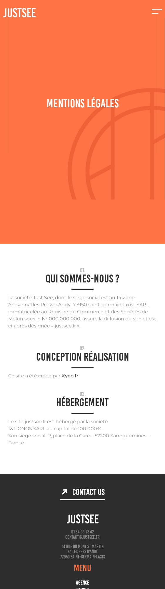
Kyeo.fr (70, 376)
